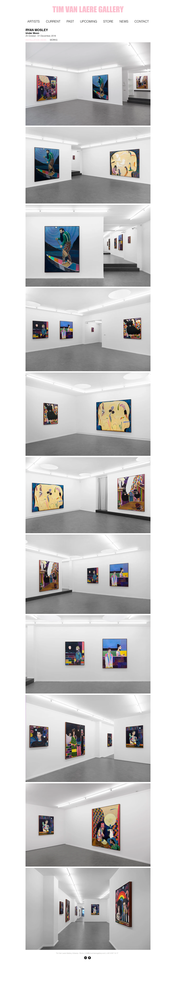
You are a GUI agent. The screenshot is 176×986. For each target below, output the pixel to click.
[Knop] (144, 962)
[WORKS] (67, 40)
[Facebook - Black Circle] (89, 957)
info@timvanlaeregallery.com (95, 953)
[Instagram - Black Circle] (85, 957)
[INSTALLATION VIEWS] (38, 40)
